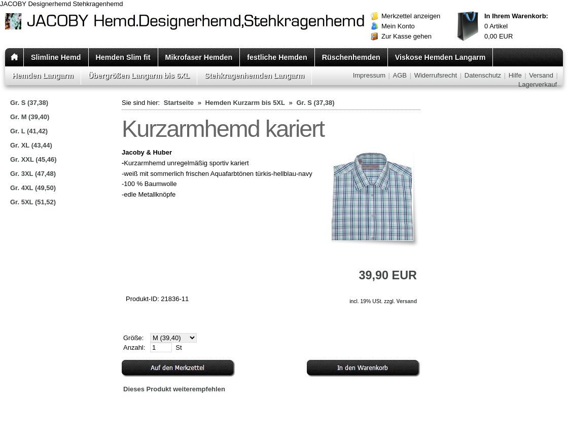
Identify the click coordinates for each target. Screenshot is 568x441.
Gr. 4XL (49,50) (33, 188)
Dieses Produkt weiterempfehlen (174, 389)
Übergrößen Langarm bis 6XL (139, 75)
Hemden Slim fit (123, 57)
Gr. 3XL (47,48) (33, 173)
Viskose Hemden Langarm (440, 57)
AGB (400, 75)
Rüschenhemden (351, 57)
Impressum (369, 75)
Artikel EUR (516, 26)
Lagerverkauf (537, 84)
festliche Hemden (277, 57)
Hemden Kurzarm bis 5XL (245, 102)
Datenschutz (483, 75)
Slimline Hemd (56, 57)
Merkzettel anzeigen (410, 16)
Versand (541, 75)
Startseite (179, 102)
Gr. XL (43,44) (31, 145)
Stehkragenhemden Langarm (254, 75)
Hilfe (515, 75)
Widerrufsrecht (435, 75)
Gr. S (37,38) (29, 102)
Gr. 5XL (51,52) (33, 202)
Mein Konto (398, 26)
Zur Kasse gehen (406, 36)
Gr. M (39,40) (29, 117)
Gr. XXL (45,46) (33, 159)
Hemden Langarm (43, 75)
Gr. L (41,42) (29, 131)
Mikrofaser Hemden (199, 57)
